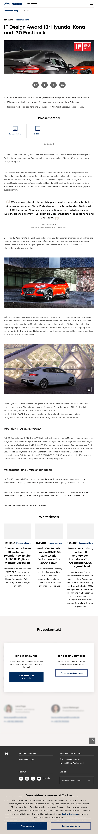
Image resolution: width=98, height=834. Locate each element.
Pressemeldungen (26, 759)
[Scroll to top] (92, 741)
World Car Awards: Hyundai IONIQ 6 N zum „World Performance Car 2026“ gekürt (49, 555)
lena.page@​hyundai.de (15, 717)
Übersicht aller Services (70, 759)
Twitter (53, 85)
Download (89, 303)
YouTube (39, 779)
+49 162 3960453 (15, 721)
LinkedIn (62, 85)
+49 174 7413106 (61, 721)
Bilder (26, 11)
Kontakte (48, 144)
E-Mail (35, 85)
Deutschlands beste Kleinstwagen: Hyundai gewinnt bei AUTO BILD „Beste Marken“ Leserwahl (17, 555)
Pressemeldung (11, 11)
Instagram (27, 779)
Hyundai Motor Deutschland (72, 763)
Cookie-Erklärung (70, 814)
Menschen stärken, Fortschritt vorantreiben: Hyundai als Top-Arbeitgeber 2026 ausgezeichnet (80, 557)
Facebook (44, 85)
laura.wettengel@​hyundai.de (65, 717)
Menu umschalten (91, 3)
